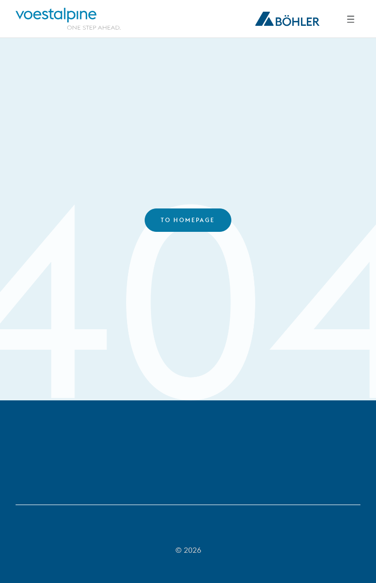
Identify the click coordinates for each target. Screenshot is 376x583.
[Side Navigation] (350, 19)
